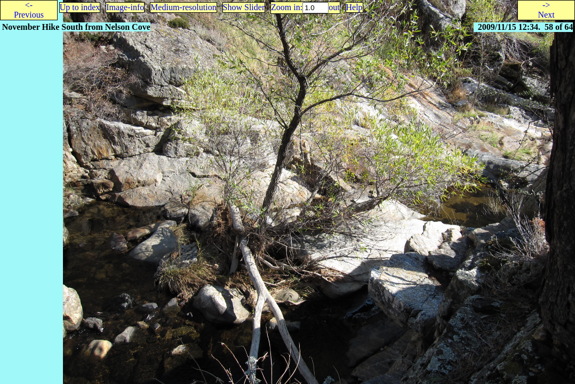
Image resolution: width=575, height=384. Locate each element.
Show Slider (244, 7)
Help (354, 7)
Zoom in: (286, 7)
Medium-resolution (183, 7)
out (334, 7)
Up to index (80, 7)
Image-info (125, 7)
